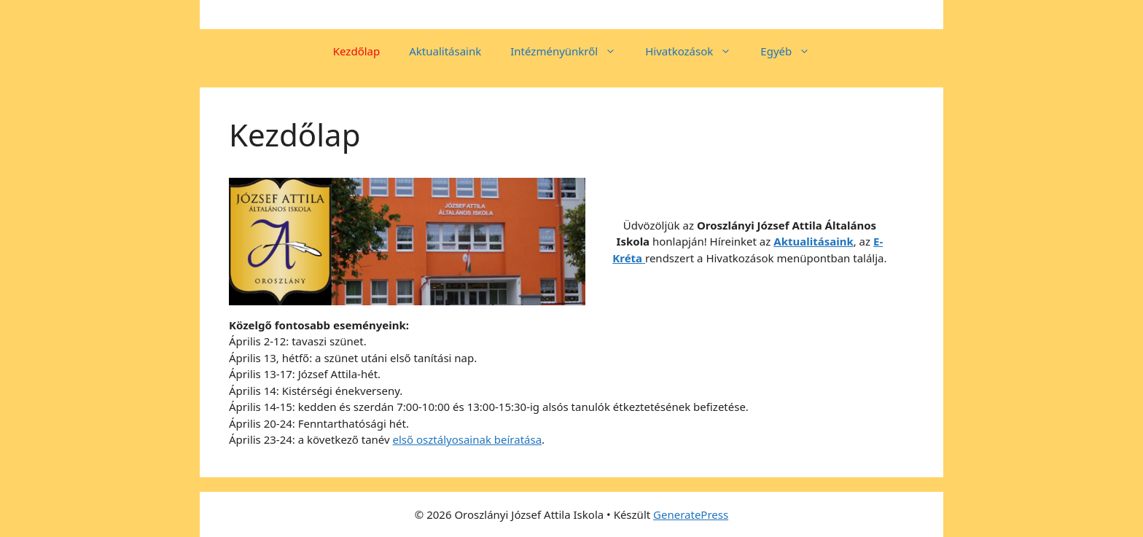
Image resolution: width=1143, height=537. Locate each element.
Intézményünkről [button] (570, 51)
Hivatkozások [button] (695, 51)
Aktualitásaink (445, 51)
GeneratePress (690, 514)
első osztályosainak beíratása (467, 439)
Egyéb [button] (792, 51)
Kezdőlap (356, 51)
